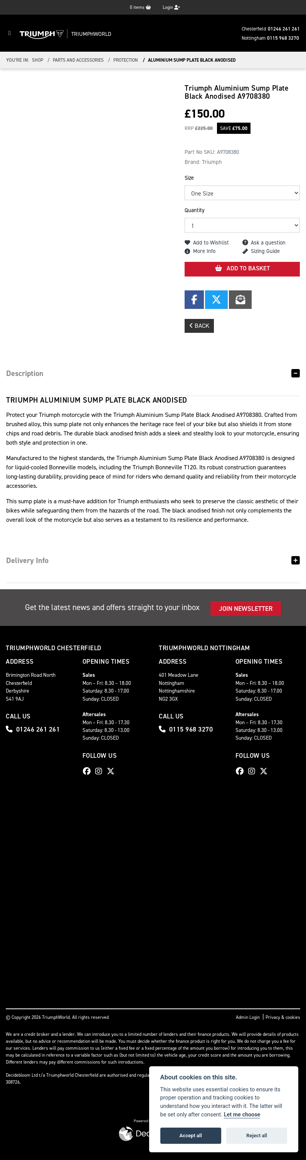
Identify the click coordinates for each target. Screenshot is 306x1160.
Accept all (191, 1135)
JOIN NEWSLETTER (245, 608)
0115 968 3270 (283, 38)
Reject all (256, 1135)
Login (171, 7)
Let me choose (242, 1114)
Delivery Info (27, 560)
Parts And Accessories (78, 60)
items (140, 7)
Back (199, 326)
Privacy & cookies (283, 1017)
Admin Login (248, 1017)
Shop (37, 60)
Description (25, 373)
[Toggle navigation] (9, 33)
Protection (125, 60)
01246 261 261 (284, 28)
